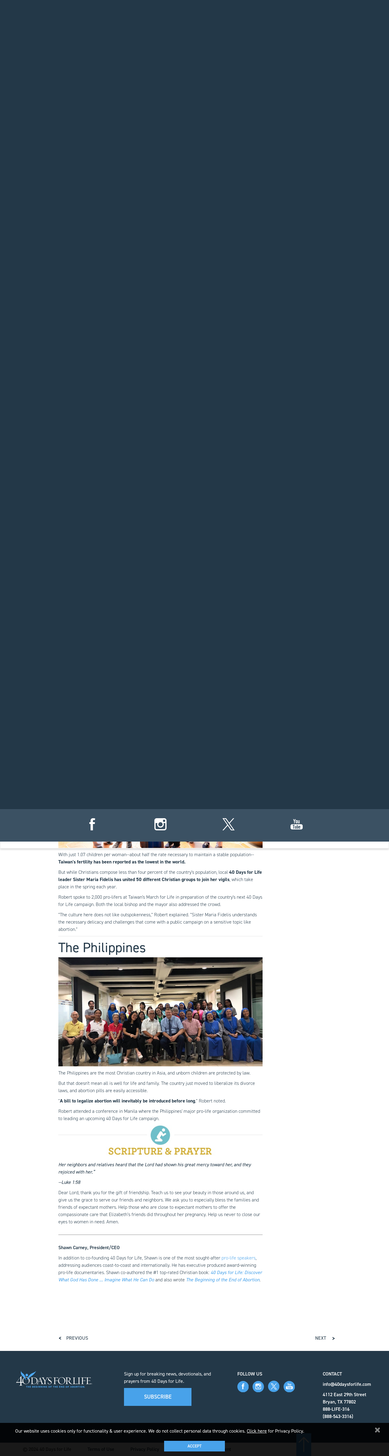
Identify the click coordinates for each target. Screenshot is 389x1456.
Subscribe (158, 1396)
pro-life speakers (239, 1258)
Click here (257, 1431)
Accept (194, 1446)
